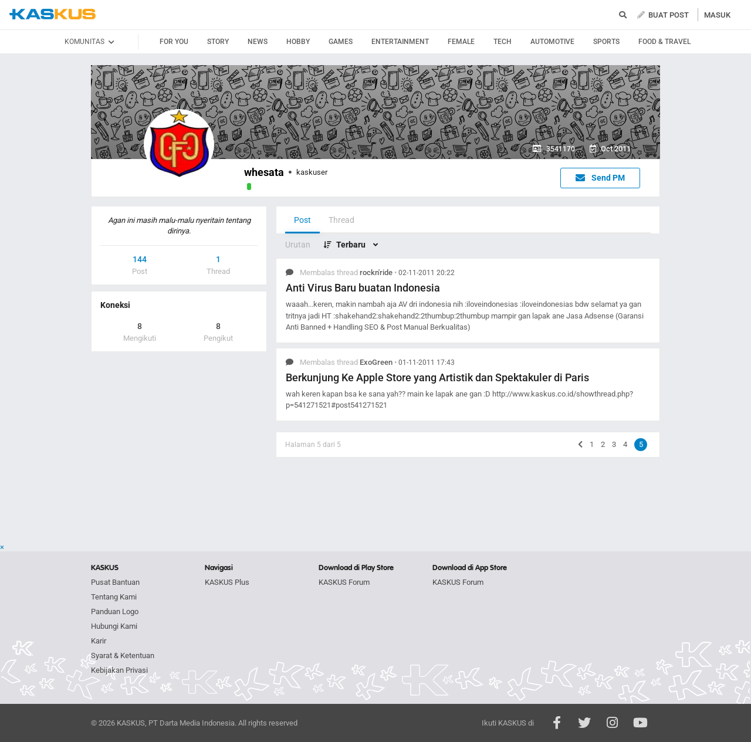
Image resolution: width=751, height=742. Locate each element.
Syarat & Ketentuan (122, 655)
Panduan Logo (114, 611)
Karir (98, 640)
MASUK (717, 15)
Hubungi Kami (114, 626)
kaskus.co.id (52, 14)
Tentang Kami (114, 596)
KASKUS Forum (344, 582)
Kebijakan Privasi (119, 670)
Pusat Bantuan (115, 582)
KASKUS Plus (227, 582)
